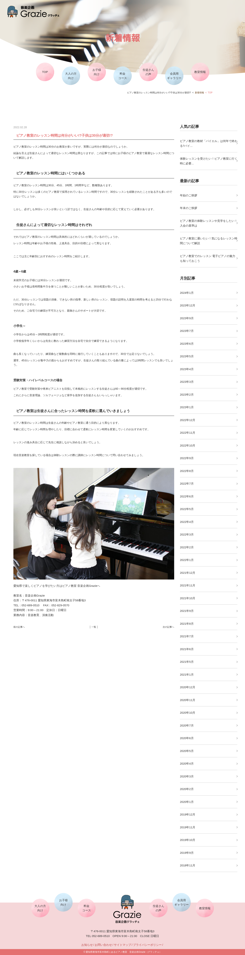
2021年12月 (187, 572)
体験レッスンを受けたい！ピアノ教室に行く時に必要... (208, 161)
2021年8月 (187, 623)
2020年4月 (187, 763)
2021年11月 (187, 585)
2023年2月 (187, 394)
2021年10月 (187, 598)
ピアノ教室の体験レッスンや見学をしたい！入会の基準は (208, 223)
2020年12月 (187, 687)
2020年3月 (187, 776)
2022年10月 (187, 445)
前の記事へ (19, 627)
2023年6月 (187, 343)
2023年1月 (187, 407)
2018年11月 (187, 865)
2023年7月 (187, 330)
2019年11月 (187, 827)
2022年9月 (187, 458)
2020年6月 (187, 738)
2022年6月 (187, 496)
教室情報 (200, 71)
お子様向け (96, 72)
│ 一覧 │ (93, 627)
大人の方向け (71, 76)
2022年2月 (187, 547)
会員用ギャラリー (174, 76)
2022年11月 (187, 432)
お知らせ (87, 944)
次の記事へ (168, 627)
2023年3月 (187, 381)
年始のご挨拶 (188, 195)
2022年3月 (187, 534)
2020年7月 (187, 725)
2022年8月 (187, 471)
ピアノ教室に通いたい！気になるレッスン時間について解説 (208, 241)
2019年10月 (187, 840)
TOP (45, 71)
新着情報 (199, 92)
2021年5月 (187, 661)
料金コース (122, 76)
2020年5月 (187, 751)
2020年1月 (187, 801)
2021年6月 (187, 649)
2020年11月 (187, 700)
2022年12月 (187, 420)
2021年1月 (187, 674)
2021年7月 (187, 636)
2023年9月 (187, 318)
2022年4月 (187, 521)
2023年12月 (187, 305)
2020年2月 (187, 789)
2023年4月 (187, 369)
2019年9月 (187, 852)
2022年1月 (187, 560)
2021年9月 (187, 610)
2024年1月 (187, 292)
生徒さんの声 (148, 72)
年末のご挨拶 (188, 208)
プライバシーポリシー (147, 944)
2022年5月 (187, 509)
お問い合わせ (103, 944)
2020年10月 (187, 712)
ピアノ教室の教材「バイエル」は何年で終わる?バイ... (208, 143)
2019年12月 (187, 814)
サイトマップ (122, 944)
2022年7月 (187, 483)
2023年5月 (187, 356)
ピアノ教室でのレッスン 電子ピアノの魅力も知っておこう (207, 258)
